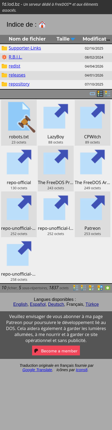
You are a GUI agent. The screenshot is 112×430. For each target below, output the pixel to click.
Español (38, 304)
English (20, 304)
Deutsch (56, 304)
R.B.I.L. (15, 57)
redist (14, 66)
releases (17, 75)
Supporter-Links (25, 48)
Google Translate (37, 370)
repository (19, 84)
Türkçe (92, 304)
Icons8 (81, 370)
